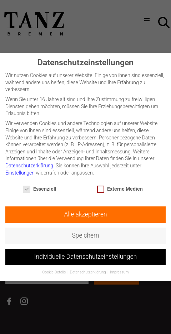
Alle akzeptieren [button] (85, 212)
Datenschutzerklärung (29, 164)
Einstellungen (20, 171)
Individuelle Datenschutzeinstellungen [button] (85, 254)
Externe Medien (120, 187)
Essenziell (39, 187)
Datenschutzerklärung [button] (88, 270)
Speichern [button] (85, 233)
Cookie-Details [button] (54, 270)
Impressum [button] (119, 270)
